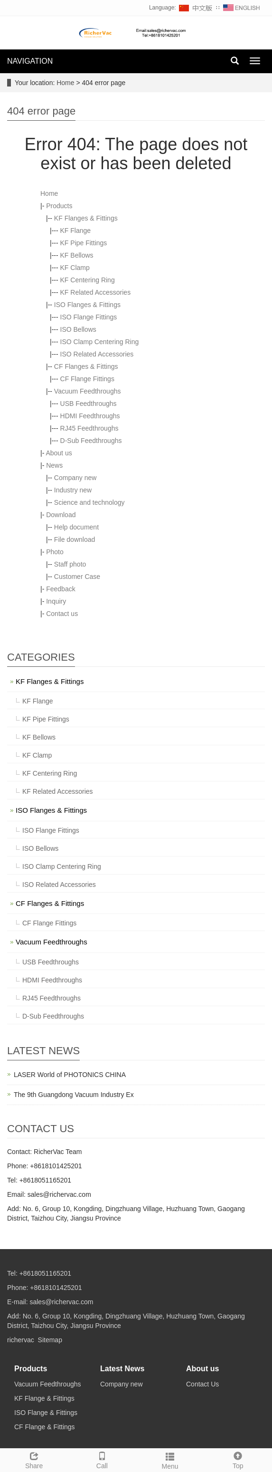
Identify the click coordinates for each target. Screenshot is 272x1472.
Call (102, 1459)
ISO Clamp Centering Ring (99, 342)
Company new (75, 477)
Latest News (122, 1369)
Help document (76, 527)
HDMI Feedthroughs (90, 416)
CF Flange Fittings (87, 379)
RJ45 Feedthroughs (89, 428)
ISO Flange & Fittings (45, 1412)
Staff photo (70, 564)
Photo (55, 552)
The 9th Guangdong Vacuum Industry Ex (74, 1094)
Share (34, 1459)
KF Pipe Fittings (83, 243)
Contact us (62, 613)
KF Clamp (75, 267)
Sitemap (50, 1340)
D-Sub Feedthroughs (91, 440)
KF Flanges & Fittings (86, 218)
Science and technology (89, 502)
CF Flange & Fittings (44, 1427)
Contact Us (202, 1384)
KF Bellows (77, 255)
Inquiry (56, 601)
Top (238, 1459)
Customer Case (77, 576)
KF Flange (75, 230)
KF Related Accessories (95, 292)
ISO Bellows (78, 329)
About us (59, 453)
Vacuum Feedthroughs (87, 391)
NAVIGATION (30, 61)
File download (74, 539)
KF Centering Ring (87, 280)
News (54, 465)
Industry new (73, 490)
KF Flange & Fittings (44, 1398)
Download (60, 515)
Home (65, 83)
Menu (170, 1459)
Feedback (60, 589)
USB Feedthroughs (88, 403)
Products (59, 206)
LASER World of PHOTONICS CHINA (70, 1074)
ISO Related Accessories (97, 354)
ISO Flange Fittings (88, 317)
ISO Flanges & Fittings (87, 304)
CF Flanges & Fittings (86, 366)
